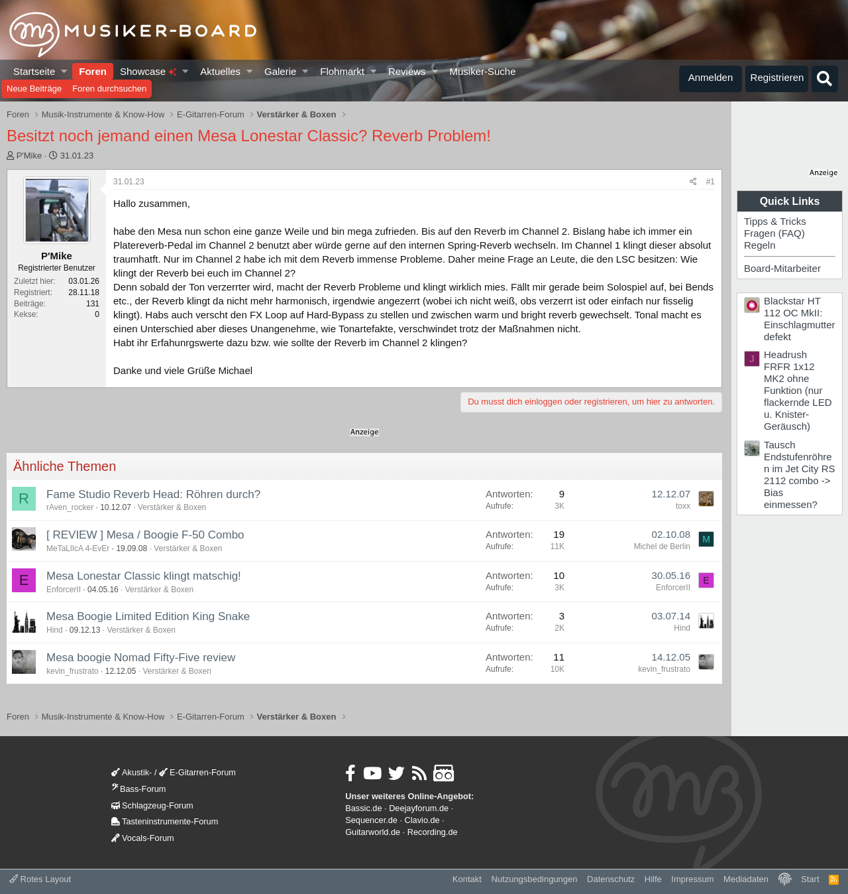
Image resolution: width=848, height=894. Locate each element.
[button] (64, 71)
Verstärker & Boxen (172, 507)
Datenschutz (611, 879)
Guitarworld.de (372, 832)
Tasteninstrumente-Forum (164, 821)
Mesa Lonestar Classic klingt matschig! (143, 576)
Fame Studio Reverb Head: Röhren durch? (153, 494)
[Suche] (825, 79)
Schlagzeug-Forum (152, 805)
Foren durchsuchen (109, 89)
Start (810, 879)
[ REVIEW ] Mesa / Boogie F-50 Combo (145, 535)
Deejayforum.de (419, 808)
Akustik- (131, 772)
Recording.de (432, 832)
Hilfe (653, 879)
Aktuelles (220, 71)
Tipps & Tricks (775, 221)
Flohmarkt (342, 71)
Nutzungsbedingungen (534, 879)
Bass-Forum (138, 789)
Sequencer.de (371, 820)
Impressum (692, 879)
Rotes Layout (40, 879)
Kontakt (467, 879)
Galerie (280, 71)
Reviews (407, 71)
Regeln (760, 245)
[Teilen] (693, 182)
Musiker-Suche (482, 71)
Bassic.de (363, 808)
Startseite (34, 71)
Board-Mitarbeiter (782, 268)
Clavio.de (422, 820)
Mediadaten (745, 879)
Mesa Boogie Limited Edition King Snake (148, 616)
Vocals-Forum (142, 838)
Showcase (148, 71)
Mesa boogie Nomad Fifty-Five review (140, 657)
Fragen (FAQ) (774, 233)
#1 (710, 181)
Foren (93, 71)
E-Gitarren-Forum (197, 772)
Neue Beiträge (34, 89)
